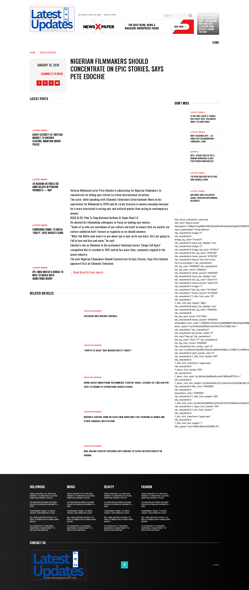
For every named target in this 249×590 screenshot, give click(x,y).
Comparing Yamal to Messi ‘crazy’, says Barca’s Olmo (47, 231)
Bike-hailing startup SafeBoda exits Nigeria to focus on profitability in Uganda (123, 452)
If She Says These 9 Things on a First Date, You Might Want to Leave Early (203, 118)
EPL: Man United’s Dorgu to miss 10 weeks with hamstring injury (47, 275)
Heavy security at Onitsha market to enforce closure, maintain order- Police (47, 139)
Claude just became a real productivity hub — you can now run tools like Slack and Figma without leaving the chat (208, 23)
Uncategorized (48, 52)
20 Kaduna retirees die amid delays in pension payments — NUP (45, 187)
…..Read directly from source (86, 272)
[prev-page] (177, 211)
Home (32, 52)
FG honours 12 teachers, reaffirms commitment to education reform (42, 528)
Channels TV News (52, 74)
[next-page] (182, 211)
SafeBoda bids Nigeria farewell (106, 315)
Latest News (39, 130)
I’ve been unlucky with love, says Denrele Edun (204, 178)
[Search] (190, 15)
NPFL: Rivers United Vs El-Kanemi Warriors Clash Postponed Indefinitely (202, 158)
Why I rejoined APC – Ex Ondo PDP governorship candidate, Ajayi (202, 138)
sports (194, 152)
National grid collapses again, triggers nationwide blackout (203, 197)
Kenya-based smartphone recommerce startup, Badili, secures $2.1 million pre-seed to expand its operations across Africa (122, 384)
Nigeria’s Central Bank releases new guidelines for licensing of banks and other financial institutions (120, 418)
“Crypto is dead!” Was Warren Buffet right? (115, 350)
